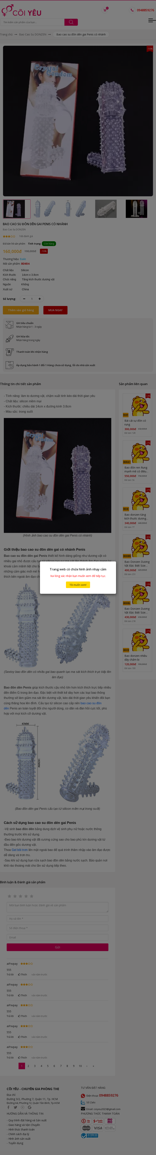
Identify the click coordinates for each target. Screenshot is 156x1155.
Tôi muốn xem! (78, 584)
